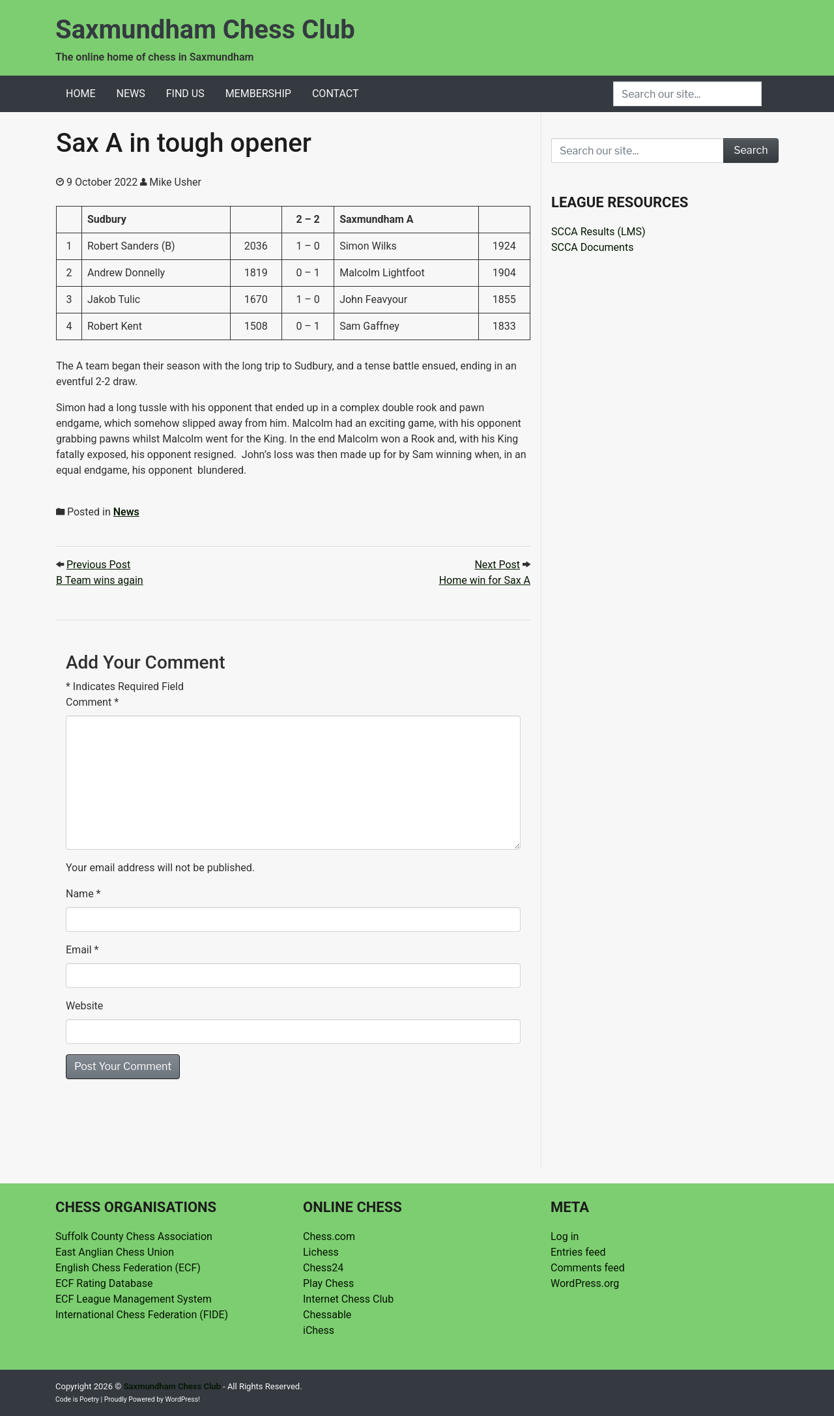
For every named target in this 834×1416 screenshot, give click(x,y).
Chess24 (323, 1268)
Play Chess (328, 1283)
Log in (565, 1236)
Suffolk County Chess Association (133, 1236)
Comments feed (588, 1268)
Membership (258, 93)
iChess (318, 1330)
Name (80, 894)
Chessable (327, 1314)
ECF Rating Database (103, 1283)
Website (84, 1006)
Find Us (185, 93)
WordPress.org (585, 1283)
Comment (92, 702)
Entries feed (578, 1252)
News (130, 93)
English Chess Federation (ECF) (128, 1268)
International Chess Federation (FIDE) (141, 1314)
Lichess (321, 1252)
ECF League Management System (133, 1299)
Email (79, 950)
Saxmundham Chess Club (205, 29)
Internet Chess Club (348, 1299)
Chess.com (329, 1236)
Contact (335, 93)
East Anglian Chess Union (114, 1252)
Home (80, 93)
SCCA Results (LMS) (598, 231)
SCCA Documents (592, 247)
